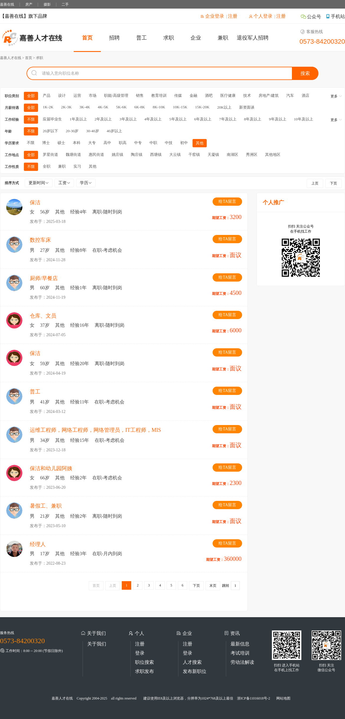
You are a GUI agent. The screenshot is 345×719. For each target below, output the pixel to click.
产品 (46, 95)
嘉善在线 (7, 4)
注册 (232, 16)
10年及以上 (303, 119)
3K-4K (84, 107)
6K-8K (139, 107)
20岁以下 (50, 131)
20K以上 (224, 107)
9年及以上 (277, 119)
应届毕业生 (52, 119)
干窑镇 (194, 154)
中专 (138, 142)
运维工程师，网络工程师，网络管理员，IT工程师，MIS (95, 430)
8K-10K (159, 107)
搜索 (305, 73)
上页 (314, 183)
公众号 (310, 16)
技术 (247, 95)
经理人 (38, 544)
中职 (153, 142)
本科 (76, 142)
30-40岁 (92, 131)
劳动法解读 (242, 662)
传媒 (178, 95)
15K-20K (202, 107)
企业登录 (212, 16)
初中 (184, 142)
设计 (62, 95)
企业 (195, 38)
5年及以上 (178, 119)
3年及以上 (128, 119)
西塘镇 (156, 154)
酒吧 (209, 95)
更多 (336, 96)
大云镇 (175, 154)
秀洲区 (251, 154)
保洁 (35, 202)
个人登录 (260, 16)
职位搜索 (144, 662)
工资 (64, 183)
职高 (122, 142)
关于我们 (96, 643)
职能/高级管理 (116, 95)
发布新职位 (194, 671)
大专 (92, 142)
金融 (193, 95)
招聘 (114, 38)
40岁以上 (114, 131)
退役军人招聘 (253, 38)
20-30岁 (72, 131)
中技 (168, 142)
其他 (199, 143)
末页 (212, 586)
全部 (31, 96)
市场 (92, 95)
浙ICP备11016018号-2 (253, 698)
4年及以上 (153, 119)
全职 (46, 166)
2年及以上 (103, 119)
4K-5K (103, 107)
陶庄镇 (136, 154)
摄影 (47, 4)
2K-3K (66, 107)
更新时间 (39, 183)
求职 (168, 38)
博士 (46, 142)
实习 (77, 166)
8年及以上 (253, 119)
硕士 (61, 142)
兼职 (223, 38)
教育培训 (159, 95)
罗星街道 (50, 154)
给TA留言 (227, 201)
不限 (31, 119)
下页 (333, 183)
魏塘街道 (73, 154)
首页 (87, 38)
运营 (77, 95)
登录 (139, 653)
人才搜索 (192, 662)
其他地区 (272, 154)
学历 (86, 183)
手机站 (335, 16)
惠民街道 (96, 154)
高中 (107, 142)
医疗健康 (228, 95)
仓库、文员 (43, 316)
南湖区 (232, 154)
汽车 (290, 95)
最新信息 (240, 643)
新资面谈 (246, 107)
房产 (28, 4)
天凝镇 (213, 154)
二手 (65, 4)
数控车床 (40, 240)
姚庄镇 (117, 154)
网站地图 (283, 698)
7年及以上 (227, 119)
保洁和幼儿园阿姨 (51, 468)
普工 (141, 38)
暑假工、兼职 (46, 506)
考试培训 (240, 653)
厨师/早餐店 (44, 278)
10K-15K (180, 107)
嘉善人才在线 (62, 698)
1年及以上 (78, 119)
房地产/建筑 (269, 95)
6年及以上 (203, 119)
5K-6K (121, 107)
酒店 (305, 95)
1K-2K (48, 107)
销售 (140, 95)
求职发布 (144, 671)
